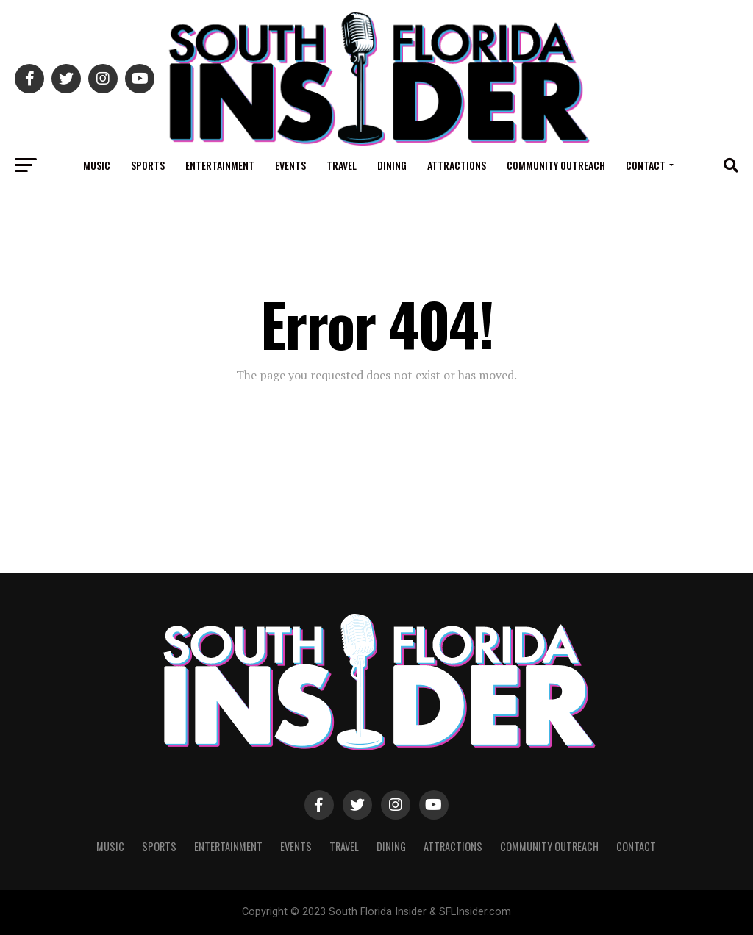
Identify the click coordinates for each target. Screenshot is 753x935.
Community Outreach (556, 165)
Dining (392, 165)
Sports (148, 165)
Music (96, 165)
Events (290, 165)
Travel (341, 165)
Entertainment (219, 165)
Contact (645, 165)
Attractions (456, 165)
